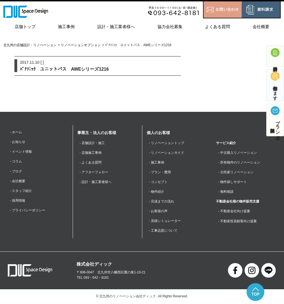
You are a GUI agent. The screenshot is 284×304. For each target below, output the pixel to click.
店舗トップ (25, 26)
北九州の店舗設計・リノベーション (30, 45)
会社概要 (261, 26)
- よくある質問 (91, 162)
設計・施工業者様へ (116, 26)
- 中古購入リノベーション (237, 153)
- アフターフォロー (94, 172)
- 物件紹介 (156, 192)
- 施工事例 (156, 162)
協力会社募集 (170, 26)
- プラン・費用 (160, 172)
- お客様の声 (158, 211)
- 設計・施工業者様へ (95, 182)
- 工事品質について (163, 231)
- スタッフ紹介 (21, 191)
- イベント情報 (21, 152)
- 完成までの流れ (161, 202)
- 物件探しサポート (232, 182)
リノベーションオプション (81, 45)
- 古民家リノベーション (235, 172)
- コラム (16, 162)
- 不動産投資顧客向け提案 (237, 221)
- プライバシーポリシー (27, 210)
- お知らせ (17, 142)
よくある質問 (217, 26)
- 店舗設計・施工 (92, 143)
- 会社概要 (17, 181)
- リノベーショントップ (166, 143)
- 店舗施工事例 (91, 153)
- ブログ (16, 171)
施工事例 (66, 26)
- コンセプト (158, 182)
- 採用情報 (17, 200)
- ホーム (16, 132)
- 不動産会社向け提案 (234, 211)
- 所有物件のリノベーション (239, 162)
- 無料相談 (226, 192)
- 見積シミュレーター (165, 221)
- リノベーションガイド (166, 153)
